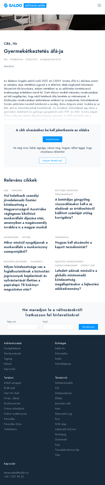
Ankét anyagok (12, 383)
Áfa (57, 388)
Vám (57, 455)
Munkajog (60, 434)
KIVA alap (60, 424)
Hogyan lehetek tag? (52, 160)
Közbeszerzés (12, 403)
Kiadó (58, 359)
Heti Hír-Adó (11, 393)
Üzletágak (60, 343)
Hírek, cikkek (11, 398)
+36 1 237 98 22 (14, 476)
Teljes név (11, 321)
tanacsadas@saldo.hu (16, 473)
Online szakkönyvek (15, 414)
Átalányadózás (63, 393)
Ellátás (58, 398)
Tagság (8, 359)
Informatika (61, 353)
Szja (57, 445)
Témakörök (61, 378)
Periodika (9, 419)
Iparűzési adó (63, 403)
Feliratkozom (88, 326)
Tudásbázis (10, 429)
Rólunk (8, 364)
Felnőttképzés (63, 364)
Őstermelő (61, 439)
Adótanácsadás (13, 343)
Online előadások (14, 408)
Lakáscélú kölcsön (65, 429)
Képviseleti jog (63, 414)
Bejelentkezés (52, 139)
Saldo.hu (60, 348)
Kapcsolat (9, 369)
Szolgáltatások (12, 348)
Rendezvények (12, 353)
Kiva (57, 419)
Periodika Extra (13, 424)
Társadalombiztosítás (67, 450)
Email (45, 321)
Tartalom (8, 378)
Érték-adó (9, 388)
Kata (57, 408)
